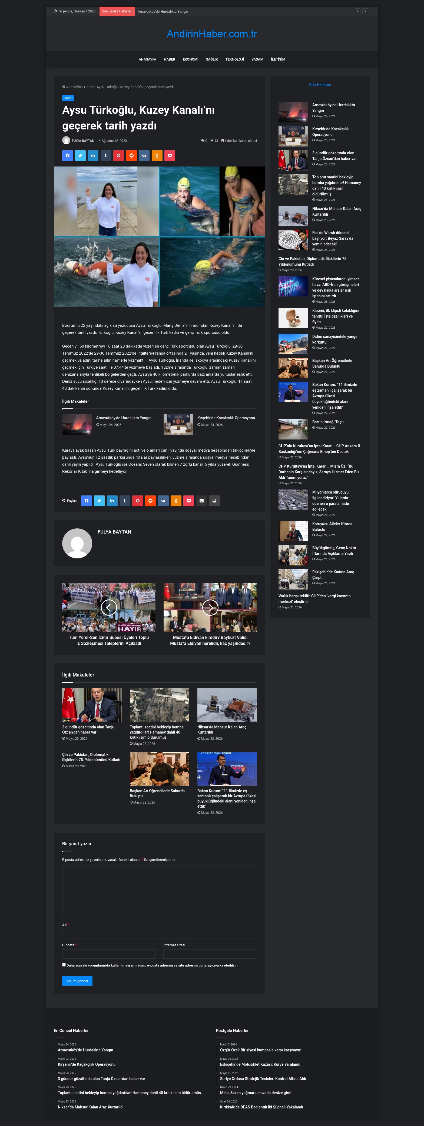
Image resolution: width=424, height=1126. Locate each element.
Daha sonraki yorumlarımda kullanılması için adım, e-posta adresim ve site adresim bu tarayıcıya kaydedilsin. (153, 965)
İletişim (278, 59)
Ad (65, 925)
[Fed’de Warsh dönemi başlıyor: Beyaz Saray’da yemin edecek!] (293, 240)
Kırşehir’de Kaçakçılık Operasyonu (226, 418)
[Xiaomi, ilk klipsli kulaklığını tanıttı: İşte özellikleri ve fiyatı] (293, 318)
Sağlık (212, 59)
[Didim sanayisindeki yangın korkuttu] (293, 344)
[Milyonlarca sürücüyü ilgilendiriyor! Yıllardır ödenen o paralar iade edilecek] (293, 499)
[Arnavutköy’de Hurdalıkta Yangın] (77, 424)
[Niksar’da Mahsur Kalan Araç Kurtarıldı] (227, 705)
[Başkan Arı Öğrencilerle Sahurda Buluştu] (159, 769)
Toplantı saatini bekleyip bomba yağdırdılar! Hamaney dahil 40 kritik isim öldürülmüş (157, 732)
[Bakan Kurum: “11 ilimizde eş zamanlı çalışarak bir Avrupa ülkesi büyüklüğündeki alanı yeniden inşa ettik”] (227, 769)
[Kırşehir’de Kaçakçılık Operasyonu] (178, 424)
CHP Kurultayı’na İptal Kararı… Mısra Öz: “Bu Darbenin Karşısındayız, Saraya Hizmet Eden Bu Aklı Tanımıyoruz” (319, 472)
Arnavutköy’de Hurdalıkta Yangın (163, 11)
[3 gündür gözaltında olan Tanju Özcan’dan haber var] (92, 705)
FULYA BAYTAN (83, 141)
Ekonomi (190, 59)
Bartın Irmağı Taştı (328, 422)
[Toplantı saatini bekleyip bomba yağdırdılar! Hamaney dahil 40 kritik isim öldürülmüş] (159, 705)
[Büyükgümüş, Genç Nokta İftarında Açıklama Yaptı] (293, 555)
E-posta (69, 945)
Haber (169, 59)
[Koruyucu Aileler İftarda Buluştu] (293, 531)
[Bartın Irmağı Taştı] (293, 429)
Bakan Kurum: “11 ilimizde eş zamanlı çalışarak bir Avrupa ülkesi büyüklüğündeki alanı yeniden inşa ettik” (334, 395)
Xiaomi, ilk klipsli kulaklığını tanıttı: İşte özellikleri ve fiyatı (335, 316)
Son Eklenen (320, 84)
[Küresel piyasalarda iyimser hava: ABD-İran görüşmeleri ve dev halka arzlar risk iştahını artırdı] (293, 286)
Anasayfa (147, 59)
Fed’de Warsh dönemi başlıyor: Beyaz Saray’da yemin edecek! (332, 238)
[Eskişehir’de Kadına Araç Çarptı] (293, 579)
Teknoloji (235, 59)
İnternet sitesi (174, 945)
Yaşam (257, 59)
